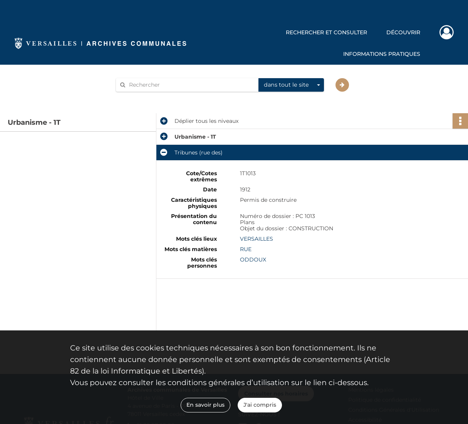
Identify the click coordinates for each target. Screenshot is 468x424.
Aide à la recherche (146, 98)
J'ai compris (259, 404)
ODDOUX (253, 259)
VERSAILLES (256, 238)
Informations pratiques (381, 53)
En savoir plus (205, 404)
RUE (246, 249)
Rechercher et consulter (326, 32)
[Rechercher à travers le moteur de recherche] (191, 85)
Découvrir (403, 32)
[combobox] (291, 85)
